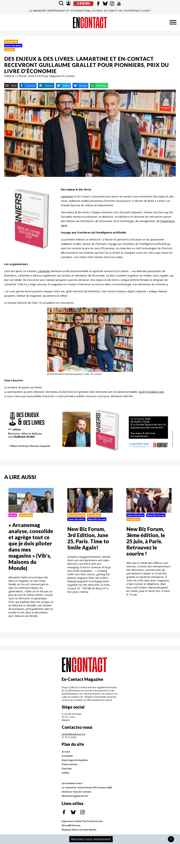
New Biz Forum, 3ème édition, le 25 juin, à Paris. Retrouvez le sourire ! (145, 541)
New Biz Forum (96, 519)
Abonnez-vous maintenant (91, 839)
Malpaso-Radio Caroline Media (79, 829)
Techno (9, 49)
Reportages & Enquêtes (75, 760)
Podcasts (67, 768)
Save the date (13, 45)
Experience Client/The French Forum (82, 821)
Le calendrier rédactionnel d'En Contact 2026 (87, 787)
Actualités (11, 41)
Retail (12, 515)
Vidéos (65, 772)
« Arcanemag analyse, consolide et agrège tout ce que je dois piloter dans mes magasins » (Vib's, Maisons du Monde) (30, 546)
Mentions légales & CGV (75, 795)
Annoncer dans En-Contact (76, 791)
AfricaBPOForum (71, 825)
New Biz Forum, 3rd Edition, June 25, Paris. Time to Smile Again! (88, 538)
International (76, 515)
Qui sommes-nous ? (72, 783)
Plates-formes (69, 764)
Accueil (66, 751)
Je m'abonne (83, 3)
